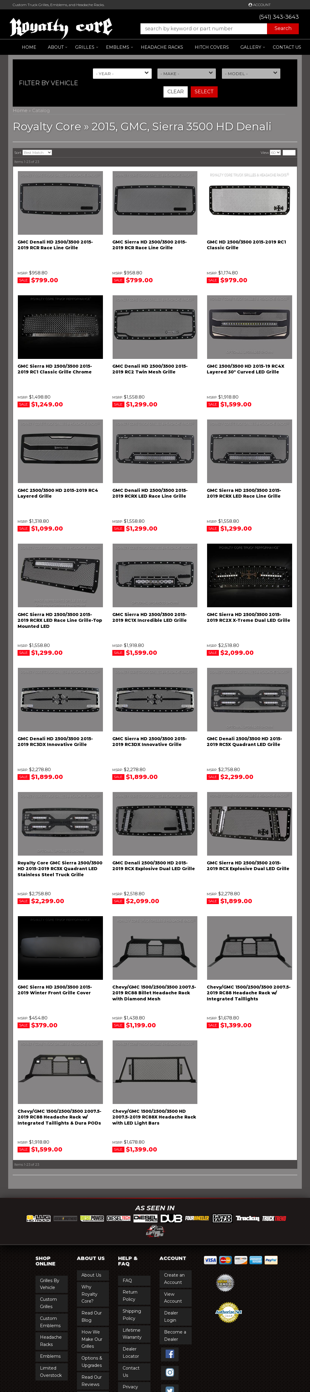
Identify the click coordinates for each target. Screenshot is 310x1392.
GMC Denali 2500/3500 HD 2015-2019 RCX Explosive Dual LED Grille (153, 866)
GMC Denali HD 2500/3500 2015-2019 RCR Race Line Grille (55, 245)
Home (29, 47)
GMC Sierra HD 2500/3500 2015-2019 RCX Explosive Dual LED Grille (248, 866)
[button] (216, 28)
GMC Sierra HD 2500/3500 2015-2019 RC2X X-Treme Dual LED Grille (248, 617)
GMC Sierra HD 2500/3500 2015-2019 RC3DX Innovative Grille (149, 741)
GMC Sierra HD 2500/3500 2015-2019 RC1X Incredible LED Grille (149, 617)
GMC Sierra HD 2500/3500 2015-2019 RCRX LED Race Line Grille (244, 493)
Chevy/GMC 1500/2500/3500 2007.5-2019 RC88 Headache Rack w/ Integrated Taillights (249, 993)
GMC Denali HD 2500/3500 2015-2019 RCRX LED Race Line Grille (150, 493)
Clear (175, 91)
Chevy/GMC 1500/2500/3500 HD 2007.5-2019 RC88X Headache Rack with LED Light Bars (154, 1117)
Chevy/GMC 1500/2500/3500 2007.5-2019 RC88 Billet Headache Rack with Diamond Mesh (154, 993)
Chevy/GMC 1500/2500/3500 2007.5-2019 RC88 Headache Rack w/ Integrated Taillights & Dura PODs (59, 1117)
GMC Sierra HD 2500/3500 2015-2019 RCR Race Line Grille (149, 245)
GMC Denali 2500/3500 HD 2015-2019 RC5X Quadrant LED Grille (244, 741)
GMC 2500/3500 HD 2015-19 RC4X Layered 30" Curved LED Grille (245, 369)
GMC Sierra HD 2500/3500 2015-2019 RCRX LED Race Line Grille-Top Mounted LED (60, 620)
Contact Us (287, 47)
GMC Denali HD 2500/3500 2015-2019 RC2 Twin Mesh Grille (150, 369)
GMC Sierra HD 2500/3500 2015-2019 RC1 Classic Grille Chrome (55, 369)
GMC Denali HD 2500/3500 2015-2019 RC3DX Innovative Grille (55, 741)
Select (204, 91)
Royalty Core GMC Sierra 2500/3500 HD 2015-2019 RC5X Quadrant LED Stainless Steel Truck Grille (60, 868)
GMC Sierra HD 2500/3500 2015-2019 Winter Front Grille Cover (55, 990)
